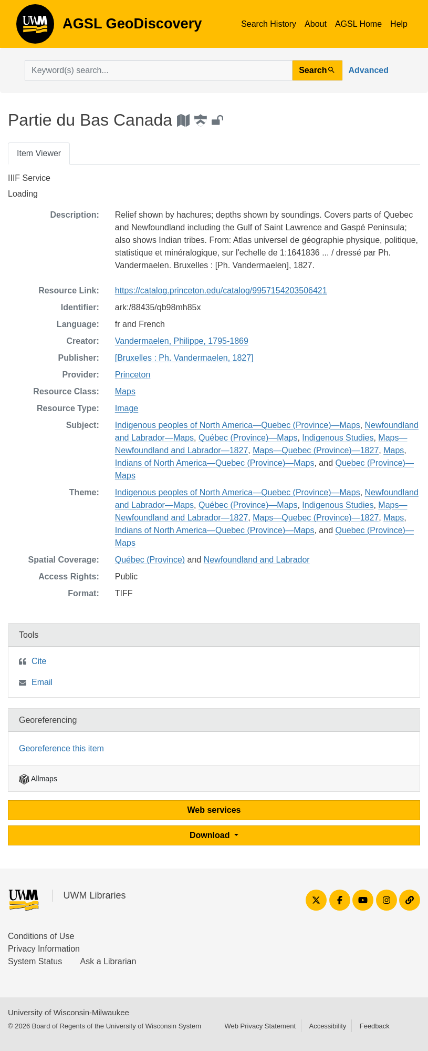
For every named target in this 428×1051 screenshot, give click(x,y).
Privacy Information (44, 948)
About (316, 23)
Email (42, 682)
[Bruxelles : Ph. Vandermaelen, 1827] (184, 357)
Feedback (375, 1026)
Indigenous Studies (337, 437)
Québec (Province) (150, 559)
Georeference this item (61, 748)
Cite (39, 661)
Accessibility (327, 1026)
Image (126, 408)
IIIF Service (29, 178)
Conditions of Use (41, 936)
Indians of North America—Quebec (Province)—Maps (215, 462)
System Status (35, 961)
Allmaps (38, 778)
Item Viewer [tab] (39, 153)
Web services (214, 809)
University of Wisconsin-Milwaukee (68, 1012)
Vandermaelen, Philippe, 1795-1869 (181, 340)
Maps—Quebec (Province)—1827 (316, 450)
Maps (125, 391)
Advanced (369, 70)
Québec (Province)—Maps (248, 437)
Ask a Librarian (108, 961)
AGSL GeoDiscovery (35, 27)
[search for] (159, 70)
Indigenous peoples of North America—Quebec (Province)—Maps (237, 425)
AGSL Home (358, 23)
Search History (268, 23)
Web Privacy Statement (260, 1026)
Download (211, 835)
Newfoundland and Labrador (257, 559)
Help (399, 23)
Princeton (133, 374)
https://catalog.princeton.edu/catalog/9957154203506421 (221, 290)
